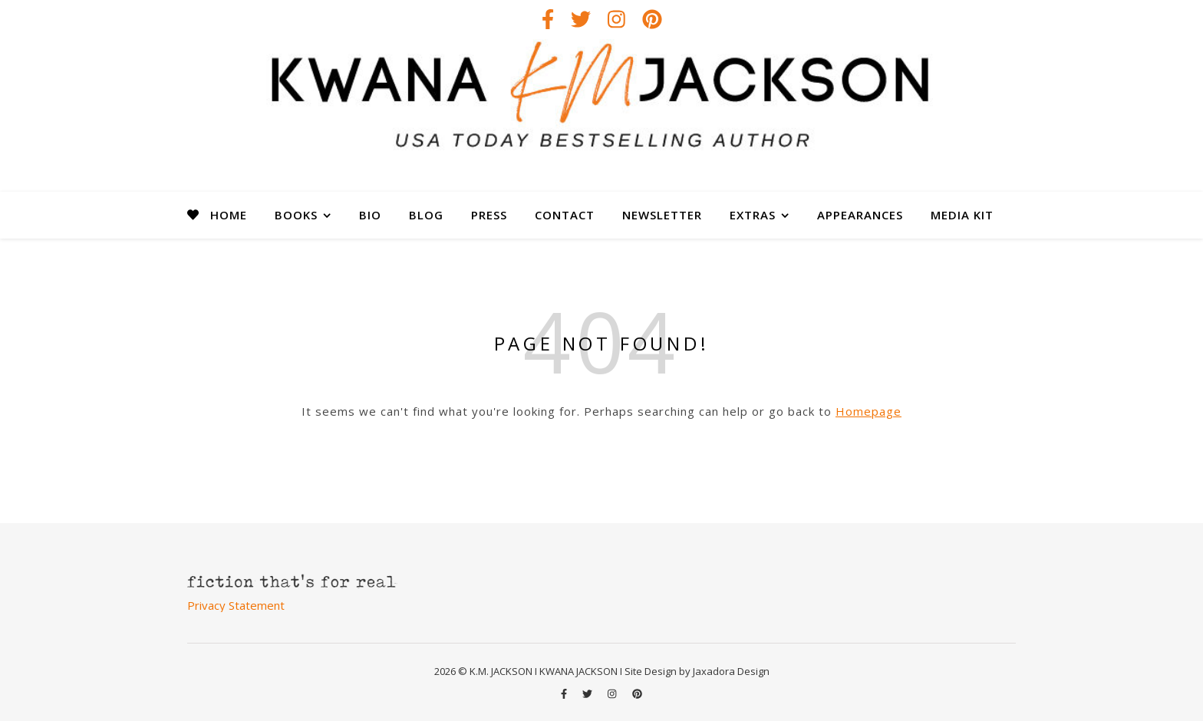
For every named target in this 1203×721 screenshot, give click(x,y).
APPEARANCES (860, 214)
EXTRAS (753, 214)
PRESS (489, 214)
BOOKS (296, 214)
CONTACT (565, 214)
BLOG (426, 214)
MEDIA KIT (962, 214)
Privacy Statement (236, 605)
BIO (370, 214)
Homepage (868, 411)
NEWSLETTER (662, 214)
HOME (228, 214)
